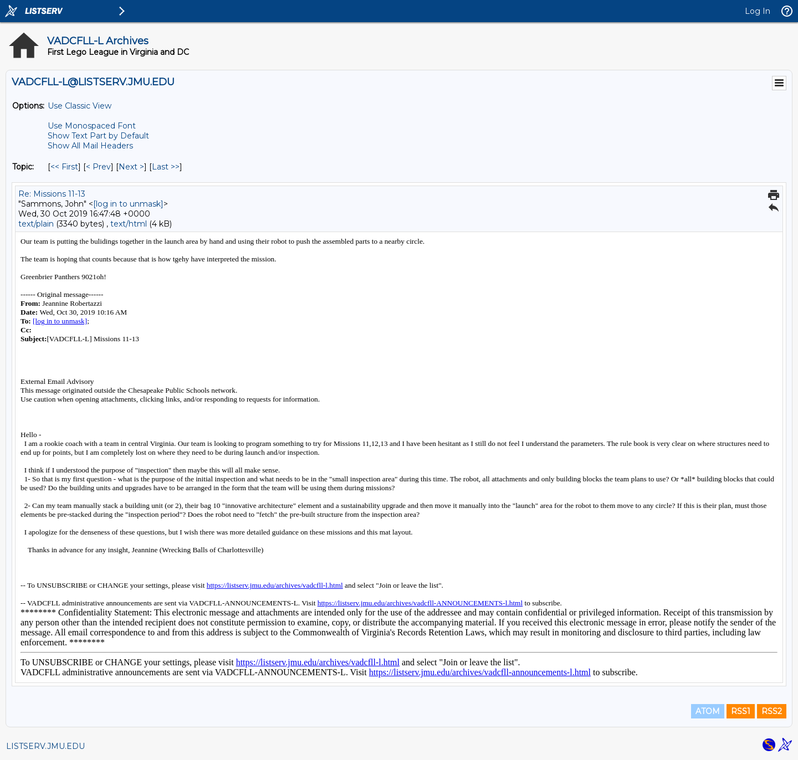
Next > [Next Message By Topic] (131, 167)
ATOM (707, 711)
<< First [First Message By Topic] (64, 167)
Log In (757, 11)
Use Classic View (79, 106)
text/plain (36, 224)
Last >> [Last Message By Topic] (166, 167)
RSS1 (740, 711)
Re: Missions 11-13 (51, 194)
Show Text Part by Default (98, 136)
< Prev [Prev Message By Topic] (98, 167)
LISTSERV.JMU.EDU (45, 746)
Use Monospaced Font (92, 126)
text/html (128, 224)
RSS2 (771, 711)
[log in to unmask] (128, 204)
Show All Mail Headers (90, 146)
